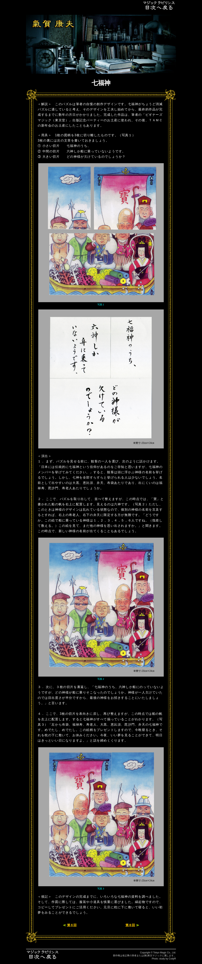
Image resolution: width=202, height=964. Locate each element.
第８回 (130, 925)
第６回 (72, 925)
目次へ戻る (159, 5)
